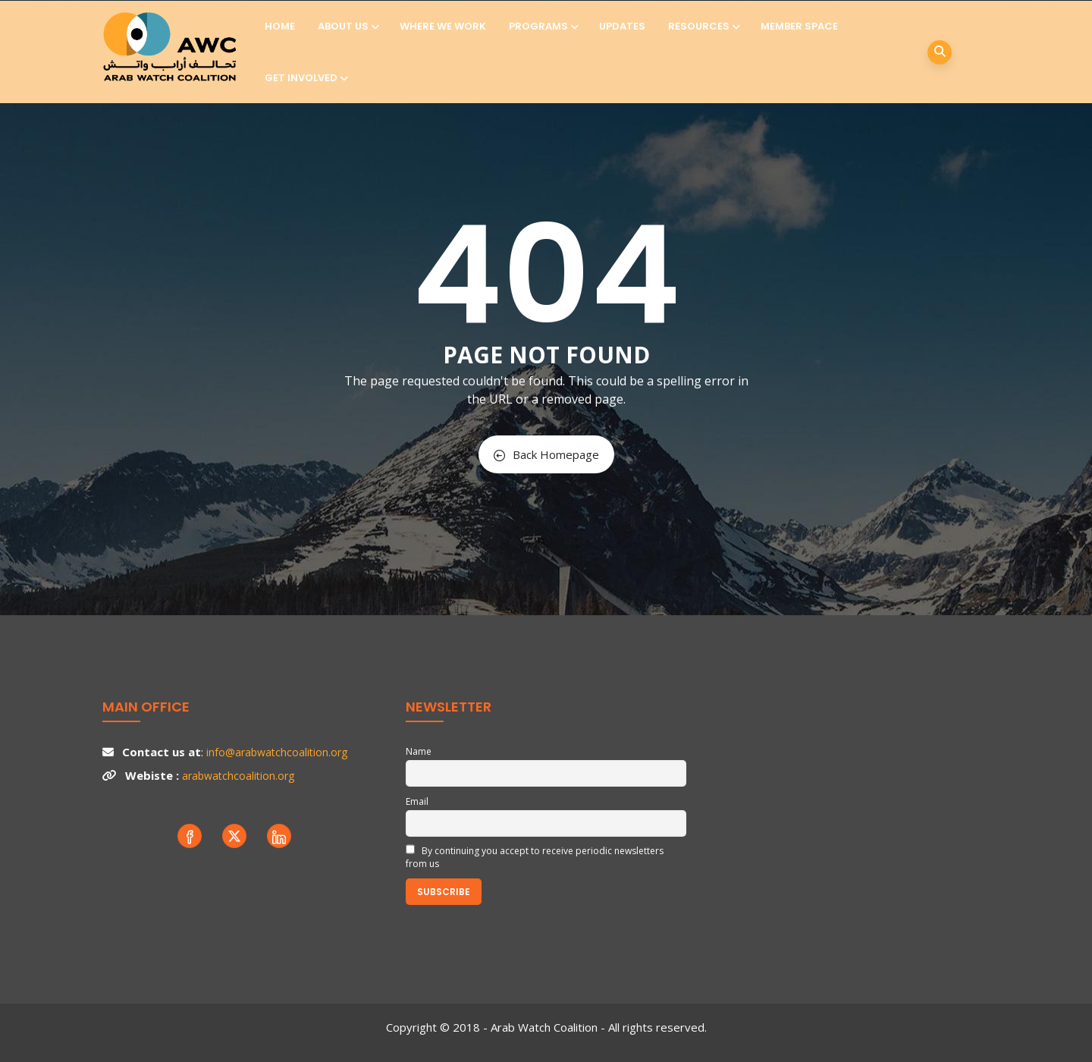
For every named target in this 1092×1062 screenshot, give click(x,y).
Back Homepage (546, 454)
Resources (703, 26)
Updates (622, 26)
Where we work (443, 26)
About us (347, 26)
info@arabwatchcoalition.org (276, 752)
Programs (542, 26)
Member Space (799, 26)
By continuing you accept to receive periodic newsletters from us (535, 857)
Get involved (305, 78)
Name (418, 751)
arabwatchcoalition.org (238, 775)
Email (417, 801)
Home (280, 26)
